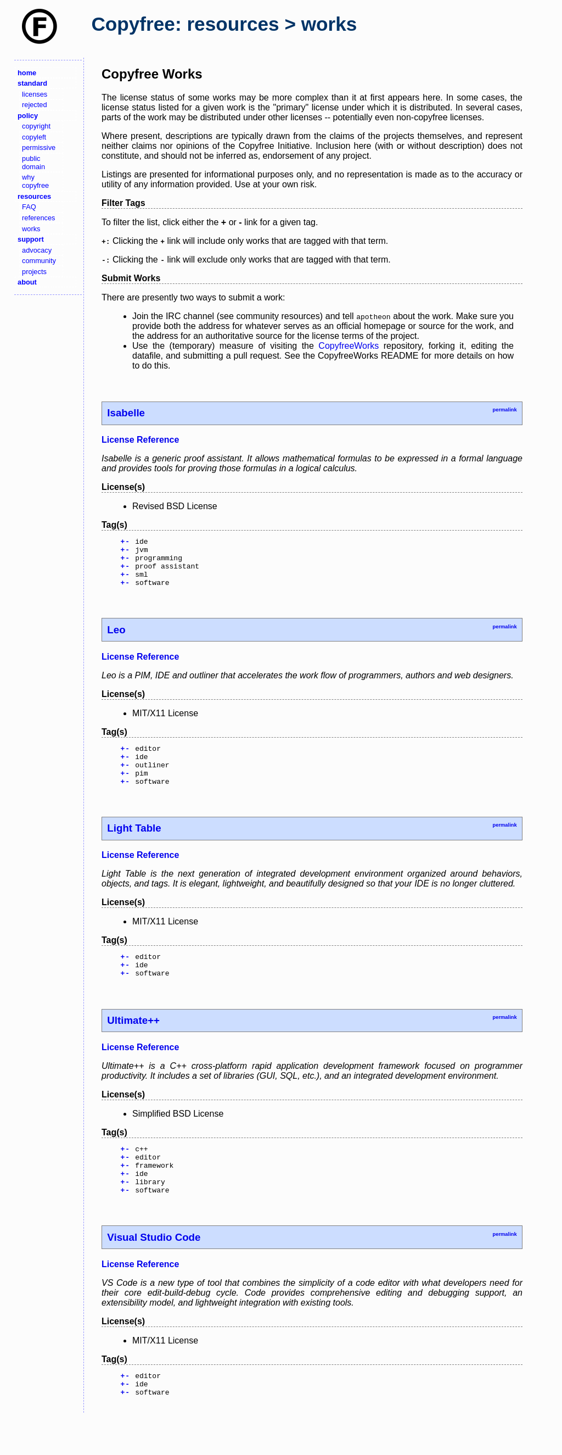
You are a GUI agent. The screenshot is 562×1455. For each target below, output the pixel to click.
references (38, 218)
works (31, 229)
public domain (33, 162)
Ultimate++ (133, 1043)
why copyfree (35, 181)
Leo (116, 639)
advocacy (37, 250)
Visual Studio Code (153, 1270)
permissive (38, 147)
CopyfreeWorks (348, 345)
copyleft (34, 137)
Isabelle (126, 413)
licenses (34, 94)
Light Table (134, 846)
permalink (504, 409)
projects (34, 271)
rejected (34, 105)
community (39, 261)
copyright (36, 126)
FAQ (29, 207)
